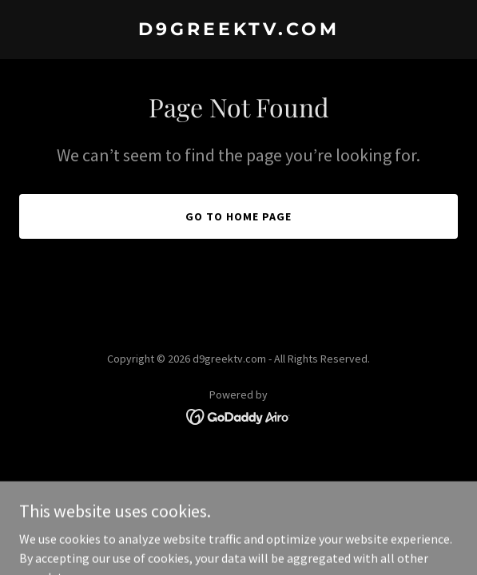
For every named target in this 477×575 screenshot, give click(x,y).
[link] (238, 30)
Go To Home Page (238, 216)
